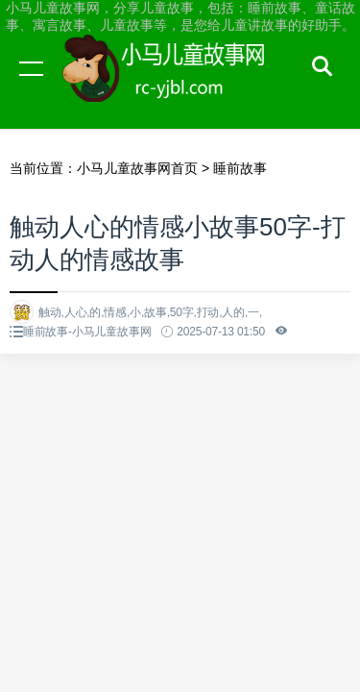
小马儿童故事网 (182, 86)
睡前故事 (240, 168)
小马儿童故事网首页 (137, 168)
